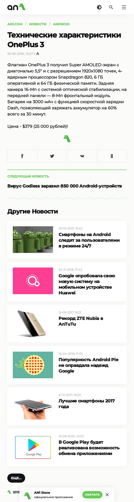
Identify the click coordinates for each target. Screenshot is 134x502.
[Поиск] (111, 7)
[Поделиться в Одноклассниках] (112, 155)
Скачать (92, 494)
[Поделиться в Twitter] (52, 155)
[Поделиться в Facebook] (22, 155)
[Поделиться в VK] (82, 155)
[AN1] (10, 492)
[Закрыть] (107, 494)
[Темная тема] (99, 7)
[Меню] (123, 7)
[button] (16, 478)
